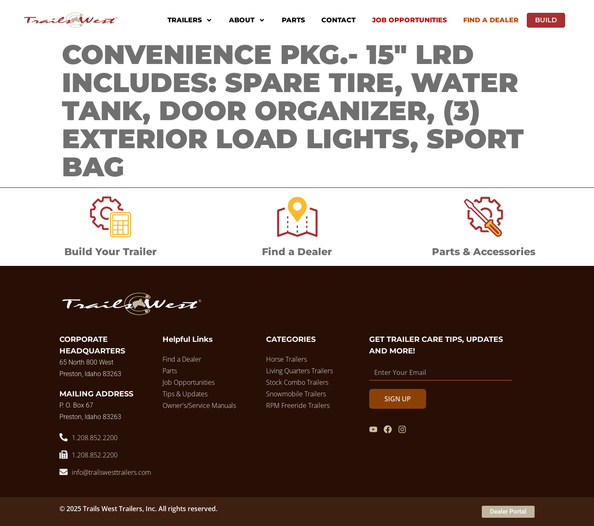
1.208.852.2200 (95, 437)
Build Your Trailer (110, 252)
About (247, 20)
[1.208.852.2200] (63, 437)
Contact (338, 20)
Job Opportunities (409, 20)
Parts (293, 20)
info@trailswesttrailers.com (111, 472)
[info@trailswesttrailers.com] (63, 472)
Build (546, 20)
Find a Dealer (297, 252)
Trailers (189, 20)
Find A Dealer (491, 20)
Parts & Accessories (483, 252)
